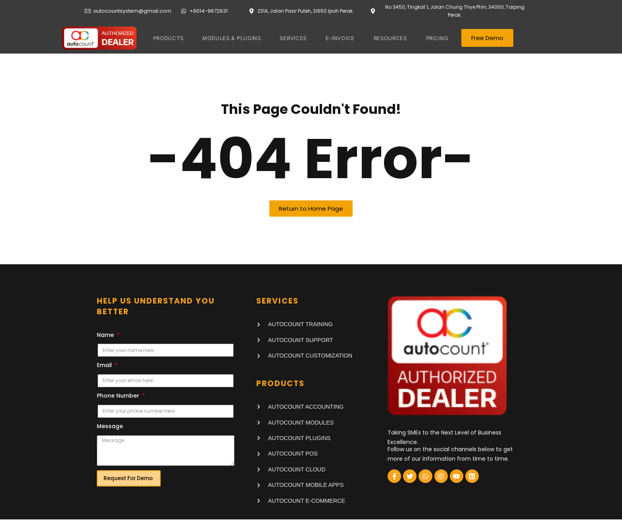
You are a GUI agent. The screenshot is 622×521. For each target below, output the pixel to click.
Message (110, 427)
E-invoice (340, 38)
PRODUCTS (171, 38)
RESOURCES (389, 38)
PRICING (434, 38)
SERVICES (294, 38)
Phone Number (119, 397)
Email (105, 367)
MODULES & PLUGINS (234, 38)
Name (106, 336)
